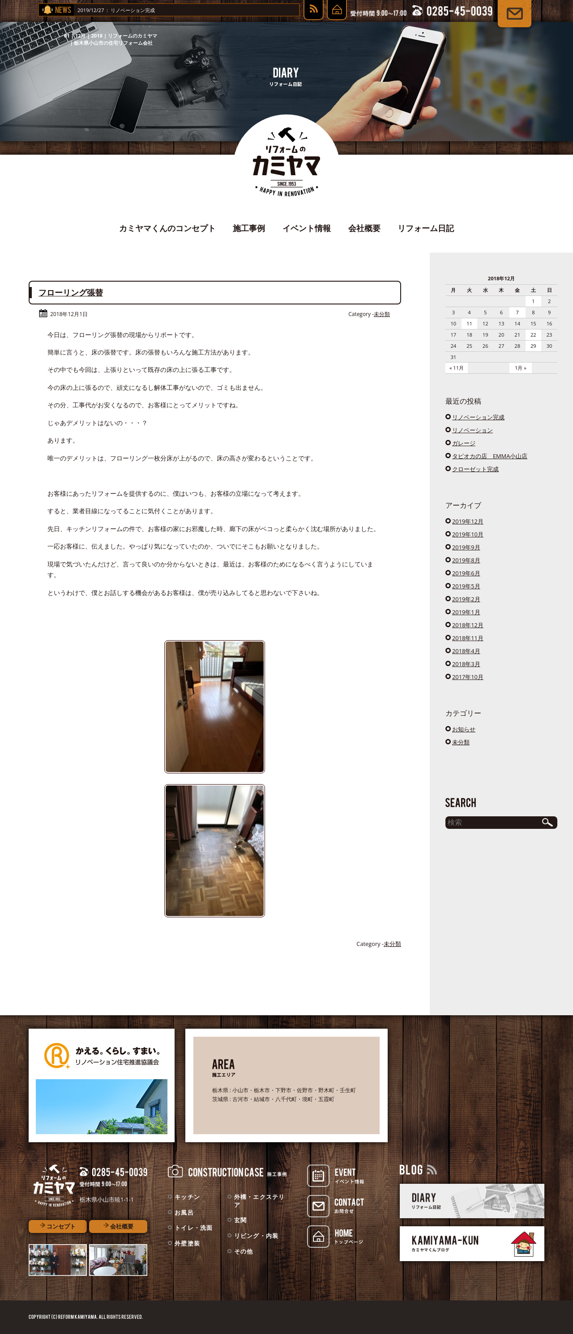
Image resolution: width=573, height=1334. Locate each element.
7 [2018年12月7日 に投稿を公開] (517, 312)
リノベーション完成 (158, 10)
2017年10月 (467, 677)
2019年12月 (467, 521)
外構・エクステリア (259, 1201)
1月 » (520, 367)
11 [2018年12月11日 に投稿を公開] (469, 323)
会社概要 (364, 228)
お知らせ (463, 729)
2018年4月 (466, 651)
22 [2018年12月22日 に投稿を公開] (533, 334)
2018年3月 (466, 664)
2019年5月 (466, 586)
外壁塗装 (187, 1243)
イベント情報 (306, 228)
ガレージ (463, 443)
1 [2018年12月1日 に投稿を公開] (533, 301)
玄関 (240, 1220)
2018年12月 (467, 625)
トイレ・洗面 (194, 1228)
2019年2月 (466, 599)
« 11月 (456, 367)
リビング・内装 (256, 1236)
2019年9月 (466, 547)
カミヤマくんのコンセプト (167, 228)
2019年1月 (466, 612)
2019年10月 (467, 534)
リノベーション (472, 430)
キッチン (187, 1197)
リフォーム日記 (426, 228)
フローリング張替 (70, 292)
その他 (243, 1251)
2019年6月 (466, 573)
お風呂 (184, 1212)
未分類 (382, 314)
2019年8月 (466, 560)
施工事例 (249, 228)
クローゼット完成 (475, 469)
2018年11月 (467, 638)
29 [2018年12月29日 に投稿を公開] (533, 345)
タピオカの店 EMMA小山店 (489, 456)
